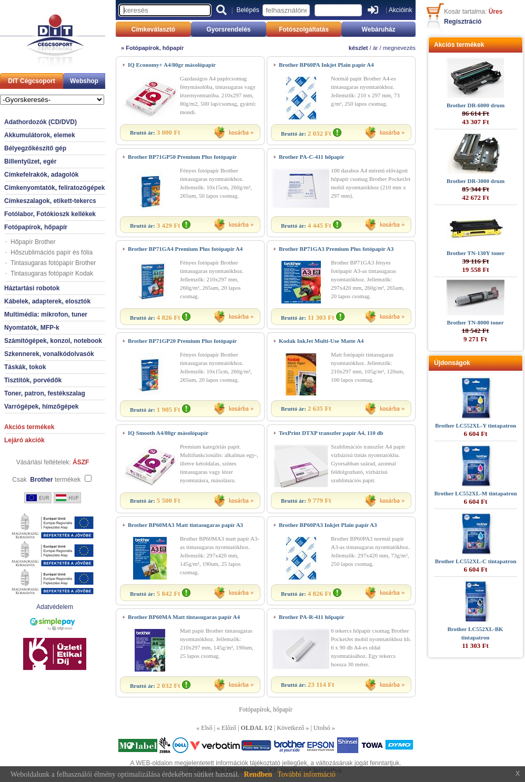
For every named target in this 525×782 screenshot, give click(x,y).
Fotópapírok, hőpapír (35, 227)
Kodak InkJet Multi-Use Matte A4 (321, 341)
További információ (306, 774)
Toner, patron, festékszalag (44, 393)
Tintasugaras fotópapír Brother (53, 263)
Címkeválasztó (153, 29)
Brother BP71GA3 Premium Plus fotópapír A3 (336, 249)
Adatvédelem (54, 607)
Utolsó (322, 728)
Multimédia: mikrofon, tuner (45, 314)
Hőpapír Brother (33, 242)
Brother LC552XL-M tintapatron (475, 493)
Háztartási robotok (31, 288)
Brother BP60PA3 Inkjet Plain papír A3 (328, 525)
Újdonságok (452, 363)
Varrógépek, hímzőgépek (41, 406)
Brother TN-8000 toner (475, 322)
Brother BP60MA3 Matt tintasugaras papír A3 (185, 525)
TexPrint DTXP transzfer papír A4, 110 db (331, 433)
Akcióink (400, 10)
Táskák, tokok (25, 367)
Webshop (84, 81)
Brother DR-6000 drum (475, 105)
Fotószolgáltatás (304, 29)
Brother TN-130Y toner (475, 253)
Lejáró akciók (24, 440)
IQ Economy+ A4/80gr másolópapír (172, 65)
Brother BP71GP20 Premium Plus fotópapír (182, 341)
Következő (290, 728)
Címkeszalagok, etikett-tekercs (50, 201)
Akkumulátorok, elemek (39, 135)
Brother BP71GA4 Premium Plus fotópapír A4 (185, 249)
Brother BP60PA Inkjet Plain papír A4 (326, 65)
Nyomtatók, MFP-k (31, 327)
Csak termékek (46, 479)
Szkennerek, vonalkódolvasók (49, 354)
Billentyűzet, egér (30, 161)
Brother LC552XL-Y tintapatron (475, 425)
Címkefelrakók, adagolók (41, 174)
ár (375, 48)
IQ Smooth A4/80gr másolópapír (168, 433)
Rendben (258, 774)
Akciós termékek (29, 427)
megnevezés (399, 48)
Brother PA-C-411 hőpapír (312, 157)
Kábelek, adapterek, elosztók (47, 301)
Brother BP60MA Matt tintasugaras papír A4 (184, 617)
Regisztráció (462, 21)
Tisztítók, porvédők (33, 380)
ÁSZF (81, 462)
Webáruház (379, 29)
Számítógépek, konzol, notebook (53, 340)
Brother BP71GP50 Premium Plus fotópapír (182, 157)
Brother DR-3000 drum (475, 181)
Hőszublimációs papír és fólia (52, 252)
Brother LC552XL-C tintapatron (476, 561)
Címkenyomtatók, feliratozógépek (54, 187)
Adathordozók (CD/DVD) (40, 122)
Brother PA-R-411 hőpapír (312, 617)
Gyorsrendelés (228, 29)
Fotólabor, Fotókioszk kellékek (50, 214)
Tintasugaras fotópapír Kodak (52, 273)
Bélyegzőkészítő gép (35, 148)
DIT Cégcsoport (31, 81)
